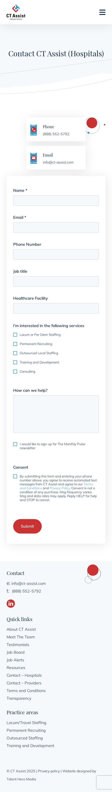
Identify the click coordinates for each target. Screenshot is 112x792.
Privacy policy (49, 771)
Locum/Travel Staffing (26, 722)
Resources (16, 667)
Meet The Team (21, 636)
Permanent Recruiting (36, 344)
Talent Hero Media (21, 779)
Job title (20, 271)
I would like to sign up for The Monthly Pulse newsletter (52, 446)
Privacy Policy (60, 488)
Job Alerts (15, 659)
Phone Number (27, 244)
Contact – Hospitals (24, 675)
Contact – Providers (24, 682)
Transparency (19, 698)
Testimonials (18, 644)
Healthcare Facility (30, 298)
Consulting (27, 372)
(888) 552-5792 (26, 591)
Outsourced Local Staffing (39, 353)
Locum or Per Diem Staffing (40, 335)
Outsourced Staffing (25, 737)
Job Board (16, 652)
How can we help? (30, 390)
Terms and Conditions (26, 690)
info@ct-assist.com (28, 583)
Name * (27, 191)
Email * (26, 218)
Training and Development (39, 362)
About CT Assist (21, 629)
